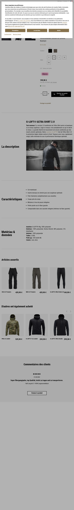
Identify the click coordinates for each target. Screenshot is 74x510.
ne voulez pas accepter (24, 20)
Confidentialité (7, 34)
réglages (64, 22)
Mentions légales (17, 34)
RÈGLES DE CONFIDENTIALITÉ (16, 26)
